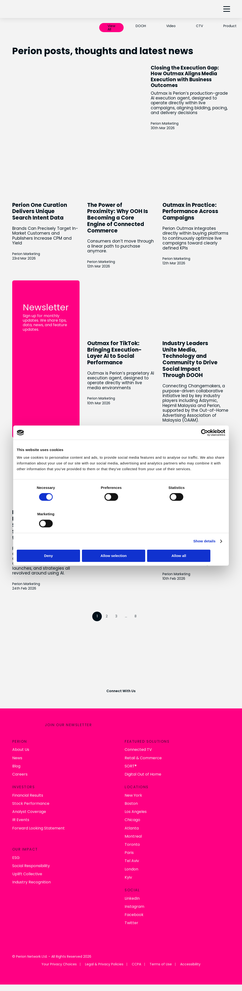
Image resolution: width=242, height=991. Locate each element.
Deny (50, 542)
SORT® (131, 759)
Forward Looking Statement (38, 821)
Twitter (131, 916)
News (17, 751)
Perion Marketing (175, 128)
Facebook (134, 908)
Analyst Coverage (29, 805)
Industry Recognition (31, 875)
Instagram (134, 900)
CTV (199, 25)
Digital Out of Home (143, 767)
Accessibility (190, 958)
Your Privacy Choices (59, 958)
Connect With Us (121, 685)
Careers (20, 767)
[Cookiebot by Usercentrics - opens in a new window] (204, 445)
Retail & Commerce (143, 751)
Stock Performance (30, 797)
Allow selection (121, 542)
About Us (20, 743)
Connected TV (138, 743)
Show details (204, 528)
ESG (16, 851)
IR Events (20, 813)
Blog (16, 759)
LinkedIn (132, 891)
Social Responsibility (31, 859)
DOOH (141, 25)
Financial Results (27, 788)
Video (171, 25)
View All (111, 27)
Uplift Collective (27, 867)
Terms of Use (161, 958)
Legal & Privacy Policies (104, 958)
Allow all (191, 542)
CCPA (136, 958)
